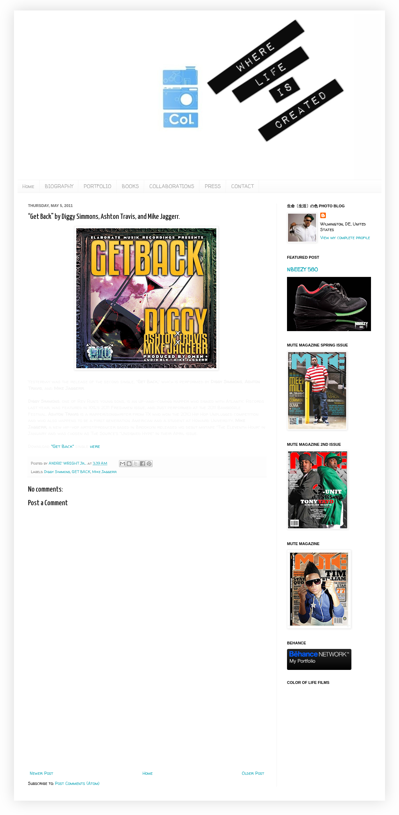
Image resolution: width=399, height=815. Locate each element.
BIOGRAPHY (59, 186)
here (95, 446)
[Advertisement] (147, 713)
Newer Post (41, 773)
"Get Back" (62, 446)
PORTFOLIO (97, 186)
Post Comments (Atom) (77, 783)
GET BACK (81, 471)
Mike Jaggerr (104, 471)
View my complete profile (345, 238)
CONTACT (242, 186)
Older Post (253, 773)
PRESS (213, 186)
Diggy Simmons (57, 471)
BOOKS (130, 186)
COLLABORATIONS (171, 186)
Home (28, 186)
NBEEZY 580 (302, 269)
